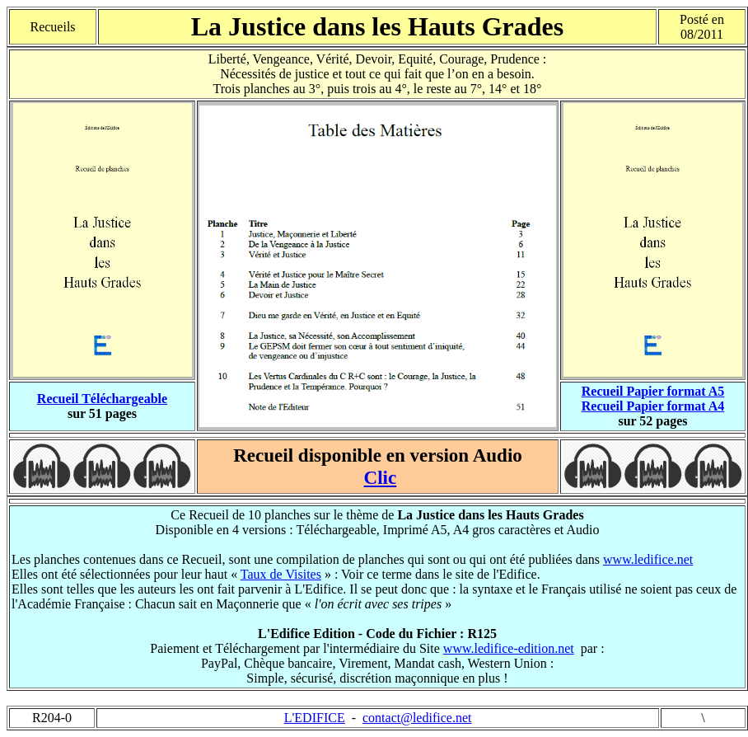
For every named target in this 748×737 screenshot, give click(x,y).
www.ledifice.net (648, 559)
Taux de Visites (281, 574)
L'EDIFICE (314, 718)
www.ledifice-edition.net (508, 648)
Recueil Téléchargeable (102, 399)
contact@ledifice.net (416, 718)
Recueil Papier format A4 (653, 406)
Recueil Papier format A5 (653, 391)
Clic (380, 477)
